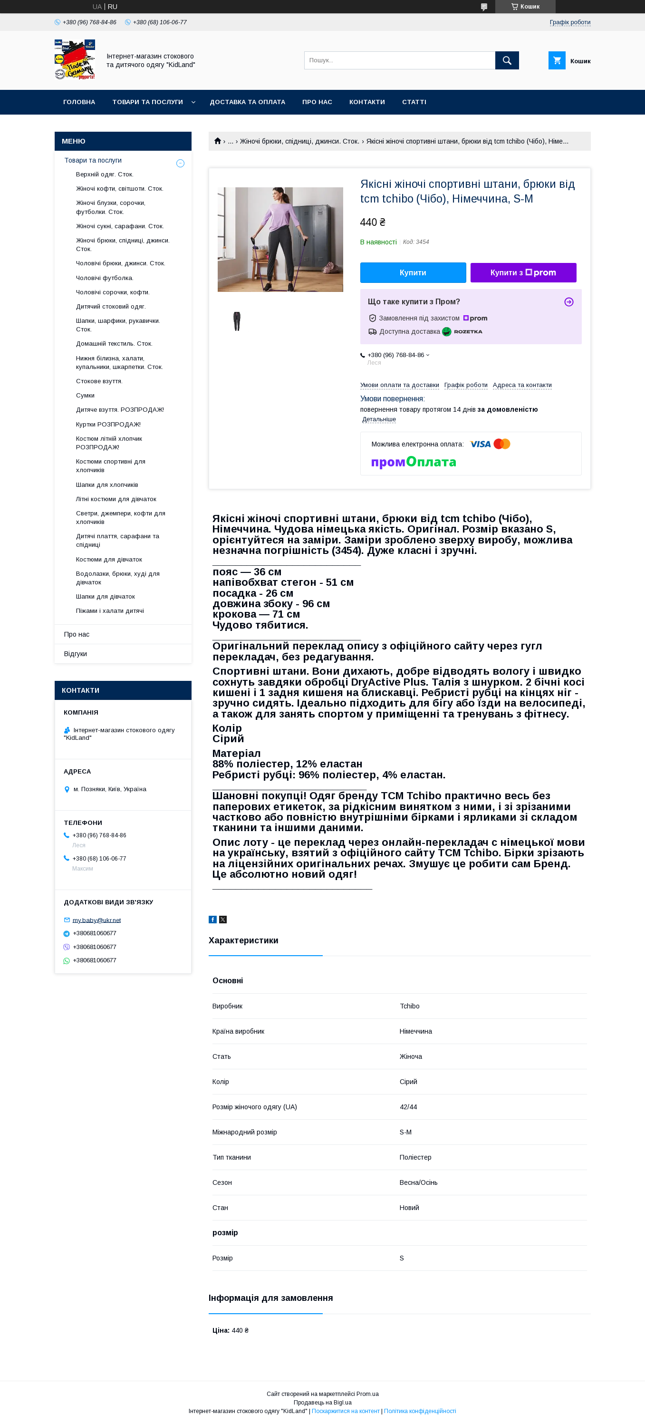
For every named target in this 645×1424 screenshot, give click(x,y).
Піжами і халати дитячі (110, 610)
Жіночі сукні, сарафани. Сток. (120, 226)
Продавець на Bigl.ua (323, 1402)
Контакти (367, 102)
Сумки (85, 395)
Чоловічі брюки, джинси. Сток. (120, 263)
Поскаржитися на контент (346, 1411)
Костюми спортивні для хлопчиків (110, 466)
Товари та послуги (147, 102)
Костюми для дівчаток (109, 559)
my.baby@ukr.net (97, 919)
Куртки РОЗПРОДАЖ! (108, 424)
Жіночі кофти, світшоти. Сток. (120, 188)
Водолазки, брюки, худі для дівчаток (118, 578)
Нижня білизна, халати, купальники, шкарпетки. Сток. (119, 362)
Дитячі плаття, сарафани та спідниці (117, 540)
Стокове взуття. (99, 381)
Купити (413, 273)
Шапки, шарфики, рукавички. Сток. (118, 325)
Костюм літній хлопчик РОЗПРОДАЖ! (109, 443)
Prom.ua (367, 1394)
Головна (79, 102)
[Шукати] (507, 60)
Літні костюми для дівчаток (116, 499)
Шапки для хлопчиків (107, 484)
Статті (414, 102)
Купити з (523, 273)
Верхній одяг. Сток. (105, 174)
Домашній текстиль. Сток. (114, 343)
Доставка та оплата (247, 102)
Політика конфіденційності (420, 1411)
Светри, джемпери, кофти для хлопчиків (120, 517)
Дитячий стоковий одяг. (111, 306)
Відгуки (75, 654)
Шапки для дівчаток (105, 596)
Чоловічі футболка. (105, 277)
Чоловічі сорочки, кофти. (113, 292)
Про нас (317, 102)
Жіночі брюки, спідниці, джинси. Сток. (299, 141)
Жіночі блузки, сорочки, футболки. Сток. (110, 207)
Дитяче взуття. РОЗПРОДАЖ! (120, 409)
